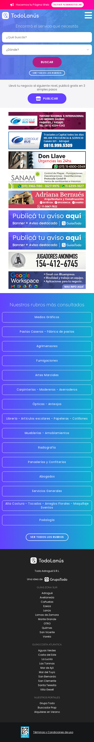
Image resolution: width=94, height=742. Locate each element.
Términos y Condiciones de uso (53, 732)
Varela (47, 636)
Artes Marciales (47, 375)
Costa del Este (47, 655)
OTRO (47, 623)
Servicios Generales (47, 491)
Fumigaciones (47, 360)
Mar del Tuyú (47, 672)
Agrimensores (47, 346)
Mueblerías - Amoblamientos (47, 433)
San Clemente (47, 681)
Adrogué (47, 593)
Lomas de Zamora (47, 615)
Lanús (47, 610)
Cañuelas (47, 602)
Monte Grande (47, 619)
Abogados (47, 476)
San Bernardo (47, 676)
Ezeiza (47, 606)
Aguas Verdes (47, 650)
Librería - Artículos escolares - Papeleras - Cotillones (47, 418)
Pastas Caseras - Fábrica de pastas (47, 332)
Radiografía (47, 447)
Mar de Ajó (47, 668)
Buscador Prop (47, 707)
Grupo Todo (47, 703)
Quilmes (47, 628)
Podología (47, 520)
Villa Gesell (47, 689)
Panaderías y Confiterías (47, 462)
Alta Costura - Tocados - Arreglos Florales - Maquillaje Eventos (47, 505)
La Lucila (47, 659)
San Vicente (47, 632)
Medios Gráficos (47, 317)
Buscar (47, 62)
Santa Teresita (47, 685)
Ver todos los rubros (47, 73)
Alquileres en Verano (47, 712)
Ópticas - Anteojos (47, 404)
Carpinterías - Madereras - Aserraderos (47, 389)
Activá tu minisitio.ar (67, 4)
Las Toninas (47, 663)
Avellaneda (47, 597)
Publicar (47, 98)
